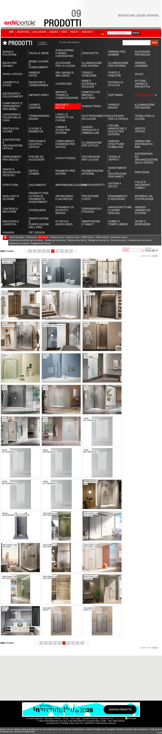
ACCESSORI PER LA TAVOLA (118, 117)
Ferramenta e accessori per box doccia (26, 240)
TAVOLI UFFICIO (13, 74)
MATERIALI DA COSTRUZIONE (144, 197)
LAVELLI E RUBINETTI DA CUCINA (64, 117)
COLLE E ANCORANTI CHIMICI (142, 185)
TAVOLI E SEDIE (39, 53)
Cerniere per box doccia (55, 240)
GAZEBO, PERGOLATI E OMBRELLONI (90, 130)
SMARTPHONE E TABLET (91, 223)
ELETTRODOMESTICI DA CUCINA (92, 117)
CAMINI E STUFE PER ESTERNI (62, 130)
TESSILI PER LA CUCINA (144, 117)
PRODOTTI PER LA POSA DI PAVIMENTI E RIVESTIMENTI (38, 197)
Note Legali (75, 718)
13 (30, 250)
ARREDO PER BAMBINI (117, 53)
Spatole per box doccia (19, 243)
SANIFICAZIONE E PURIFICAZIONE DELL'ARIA (39, 223)
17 (48, 250)
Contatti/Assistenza (90, 718)
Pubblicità (119, 718)
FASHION (8, 232)
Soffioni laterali (102, 237)
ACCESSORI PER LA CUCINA (65, 64)
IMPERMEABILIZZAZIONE (65, 185)
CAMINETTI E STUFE (11, 84)
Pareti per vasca (72, 237)
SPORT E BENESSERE (143, 223)
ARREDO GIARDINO (141, 64)
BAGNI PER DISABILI (10, 64)
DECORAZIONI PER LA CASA (91, 158)
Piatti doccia (31, 237)
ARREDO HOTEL (34, 74)
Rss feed (132, 718)
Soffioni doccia (87, 237)
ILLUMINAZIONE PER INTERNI (92, 64)
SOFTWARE (115, 95)
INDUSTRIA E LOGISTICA (11, 223)
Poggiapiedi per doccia (40, 243)
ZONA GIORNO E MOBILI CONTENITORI (64, 53)
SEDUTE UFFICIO (140, 130)
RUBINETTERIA (91, 106)
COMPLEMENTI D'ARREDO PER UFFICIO (65, 144)
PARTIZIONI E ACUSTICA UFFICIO (37, 144)
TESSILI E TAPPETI (114, 158)
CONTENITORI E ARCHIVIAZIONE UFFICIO (13, 144)
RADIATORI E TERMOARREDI (38, 84)
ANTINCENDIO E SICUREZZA (64, 197)
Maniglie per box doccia (98, 240)
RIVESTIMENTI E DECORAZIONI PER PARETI (117, 172)
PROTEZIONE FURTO (90, 197)
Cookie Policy (29, 731)
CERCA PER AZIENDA (70, 42)
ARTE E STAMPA (34, 172)
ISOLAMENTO (37, 185)
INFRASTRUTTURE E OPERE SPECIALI (118, 210)
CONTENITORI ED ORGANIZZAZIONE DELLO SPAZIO (145, 158)
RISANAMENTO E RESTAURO (117, 197)
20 (62, 250)
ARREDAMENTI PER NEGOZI (12, 158)
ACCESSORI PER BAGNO (142, 53)
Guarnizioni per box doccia (139, 240)
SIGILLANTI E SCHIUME (11, 197)
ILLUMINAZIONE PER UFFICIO (92, 144)
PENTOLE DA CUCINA (11, 130)
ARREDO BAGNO (113, 106)
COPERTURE (63, 83)
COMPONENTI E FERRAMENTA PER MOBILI (13, 106)
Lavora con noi (106, 718)
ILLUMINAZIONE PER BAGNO (145, 106)
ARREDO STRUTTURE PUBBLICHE (116, 144)
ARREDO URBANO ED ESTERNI (142, 210)
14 (35, 250)
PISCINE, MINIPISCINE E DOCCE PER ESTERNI (117, 130)
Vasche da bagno (16, 237)
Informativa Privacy (52, 718)
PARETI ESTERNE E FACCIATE (89, 84)
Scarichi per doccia (118, 237)
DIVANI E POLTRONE (10, 53)
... (25, 250)
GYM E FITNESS (65, 158)
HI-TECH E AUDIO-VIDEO (64, 223)
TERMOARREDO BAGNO (39, 117)
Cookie (65, 718)
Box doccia (43, 237)
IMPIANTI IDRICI (39, 95)
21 (66, 250)
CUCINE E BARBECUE (36, 130)
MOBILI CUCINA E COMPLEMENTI (38, 64)
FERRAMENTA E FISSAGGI (92, 210)
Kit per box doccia (118, 240)
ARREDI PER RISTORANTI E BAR (144, 144)
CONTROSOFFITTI (92, 185)
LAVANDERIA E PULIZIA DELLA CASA (12, 117)
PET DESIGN (37, 232)
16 (44, 250)
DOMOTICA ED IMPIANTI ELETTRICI (91, 95)
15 (39, 250)
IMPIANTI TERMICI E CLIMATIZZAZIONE (65, 95)
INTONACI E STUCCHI (115, 84)
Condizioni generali (34, 718)
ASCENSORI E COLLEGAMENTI (13, 95)
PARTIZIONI (142, 172)
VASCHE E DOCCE (61, 106)
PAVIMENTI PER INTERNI (65, 172)
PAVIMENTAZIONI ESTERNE (92, 172)
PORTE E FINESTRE (114, 74)
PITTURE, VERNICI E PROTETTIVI (142, 84)
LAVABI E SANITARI (35, 106)
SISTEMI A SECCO (114, 185)
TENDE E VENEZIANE (89, 74)
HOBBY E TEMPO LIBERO (118, 223)
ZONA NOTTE (90, 53)
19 (57, 250)
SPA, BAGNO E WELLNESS (64, 74)
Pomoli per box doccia (76, 240)
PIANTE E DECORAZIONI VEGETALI (12, 172)
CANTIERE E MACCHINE (10, 210)
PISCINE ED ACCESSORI (36, 158)
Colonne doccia (56, 237)
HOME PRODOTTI (43, 43)
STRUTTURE (10, 185)
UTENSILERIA (37, 210)
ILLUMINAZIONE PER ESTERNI (118, 64)
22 (71, 250)
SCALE (139, 74)
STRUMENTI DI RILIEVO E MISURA (64, 210)
